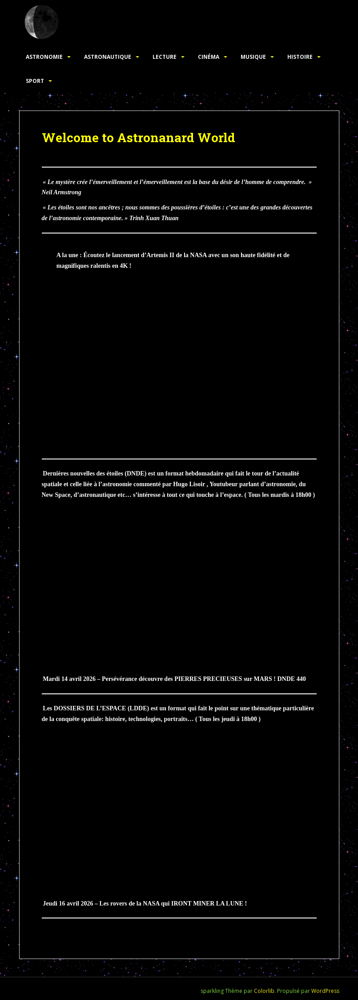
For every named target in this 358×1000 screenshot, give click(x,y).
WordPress (325, 991)
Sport (35, 81)
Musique (253, 57)
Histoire (300, 57)
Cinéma (208, 57)
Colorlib (264, 991)
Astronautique (107, 57)
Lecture (165, 57)
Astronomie (44, 57)
